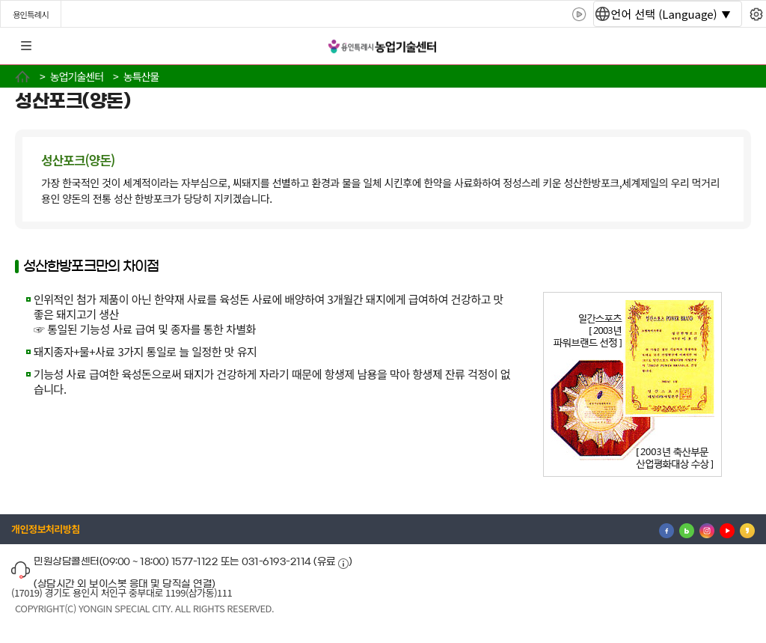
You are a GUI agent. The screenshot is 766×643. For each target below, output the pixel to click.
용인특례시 (31, 14)
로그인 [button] (741, 46)
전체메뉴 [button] (26, 46)
